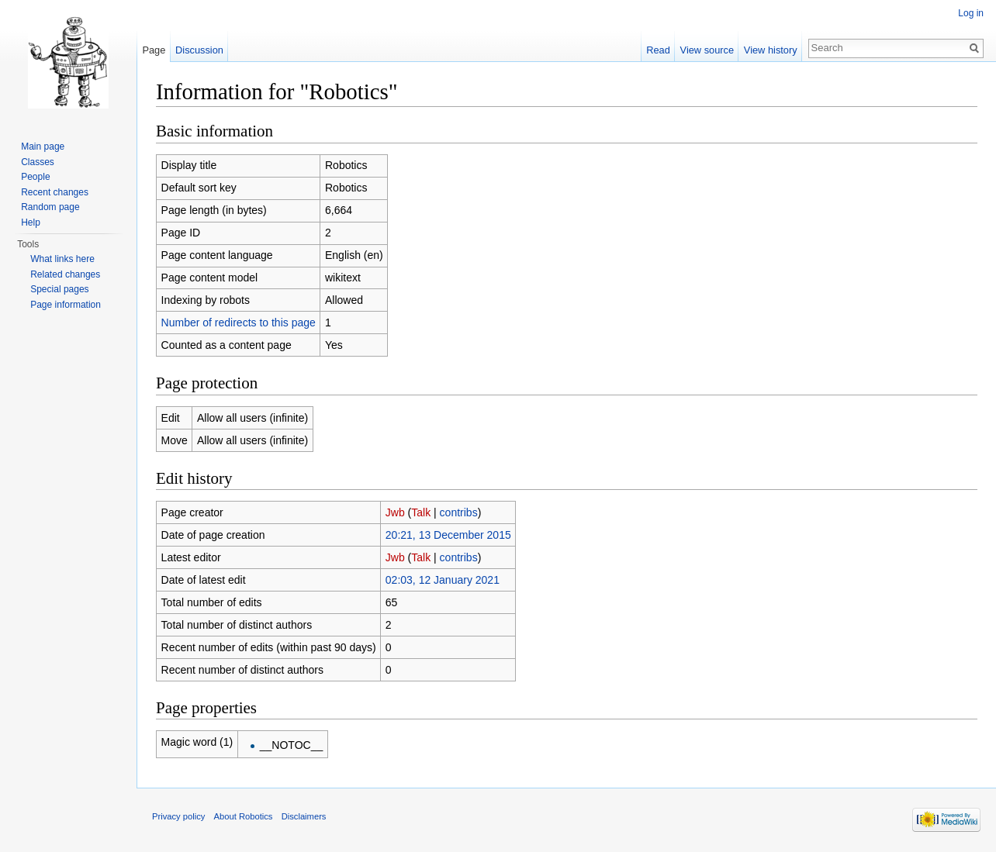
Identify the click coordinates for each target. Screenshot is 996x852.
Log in (971, 13)
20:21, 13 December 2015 (448, 535)
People (35, 176)
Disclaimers (304, 816)
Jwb (395, 512)
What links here (62, 259)
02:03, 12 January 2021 (443, 580)
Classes (37, 162)
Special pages (59, 289)
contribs (459, 512)
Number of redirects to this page (238, 322)
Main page (42, 146)
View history (770, 50)
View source (707, 50)
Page (153, 50)
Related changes (65, 274)
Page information (65, 304)
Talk (421, 512)
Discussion (199, 50)
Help (30, 222)
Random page (50, 207)
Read (658, 50)
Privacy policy (178, 816)
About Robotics (243, 816)
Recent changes (54, 192)
